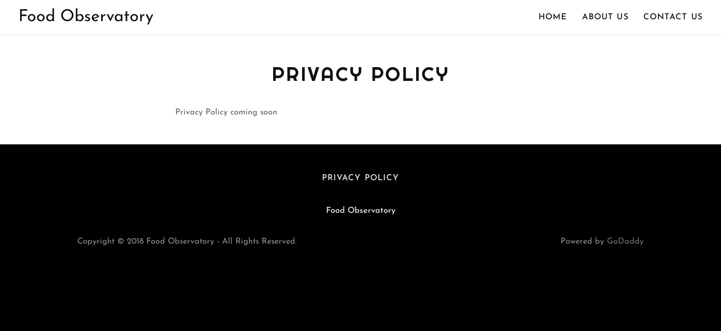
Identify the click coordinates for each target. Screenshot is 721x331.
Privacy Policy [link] (361, 178)
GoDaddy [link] (625, 241)
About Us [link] (605, 17)
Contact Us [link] (673, 17)
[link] (86, 19)
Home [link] (552, 17)
